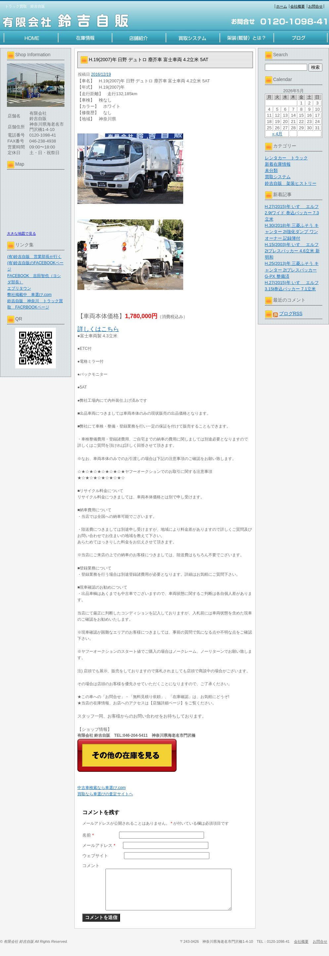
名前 (88, 835)
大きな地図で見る (21, 233)
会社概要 (297, 6)
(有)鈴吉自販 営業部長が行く (34, 256)
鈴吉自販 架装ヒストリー (290, 183)
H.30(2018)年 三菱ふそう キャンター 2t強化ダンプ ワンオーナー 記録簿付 (292, 231)
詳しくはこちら (98, 329)
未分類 (271, 170)
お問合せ (315, 6)
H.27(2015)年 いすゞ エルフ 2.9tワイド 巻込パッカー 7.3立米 (292, 213)
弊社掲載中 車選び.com (29, 294)
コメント (91, 865)
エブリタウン (19, 288)
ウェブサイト (95, 855)
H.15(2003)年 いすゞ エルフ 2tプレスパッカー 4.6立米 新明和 (292, 251)
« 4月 (277, 133)
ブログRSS (291, 313)
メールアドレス (98, 845)
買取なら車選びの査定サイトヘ (105, 794)
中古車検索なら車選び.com (101, 787)
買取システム (278, 176)
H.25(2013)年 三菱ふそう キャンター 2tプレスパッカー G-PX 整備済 (292, 269)
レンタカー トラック (286, 157)
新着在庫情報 (278, 164)
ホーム (281, 6)
